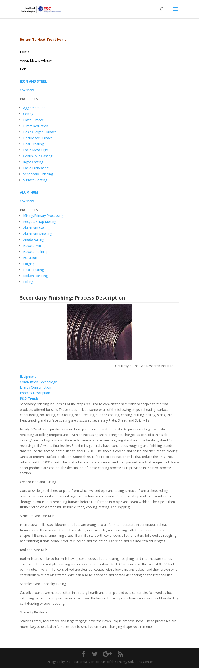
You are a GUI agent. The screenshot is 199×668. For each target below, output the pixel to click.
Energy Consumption (35, 387)
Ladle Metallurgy (35, 150)
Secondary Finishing (38, 174)
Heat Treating (33, 144)
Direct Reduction (35, 126)
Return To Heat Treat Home (43, 39)
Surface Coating (35, 180)
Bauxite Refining (35, 251)
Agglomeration (34, 108)
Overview (27, 90)
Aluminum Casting (36, 227)
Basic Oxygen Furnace (39, 132)
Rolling (28, 281)
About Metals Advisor (36, 60)
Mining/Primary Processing (43, 215)
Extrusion (30, 257)
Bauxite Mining (34, 245)
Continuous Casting (37, 156)
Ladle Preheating (35, 168)
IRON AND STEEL (33, 81)
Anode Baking (33, 239)
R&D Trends (29, 398)
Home (24, 51)
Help (23, 69)
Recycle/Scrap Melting (39, 221)
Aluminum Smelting (37, 233)
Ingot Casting (33, 162)
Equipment (28, 376)
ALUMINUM (29, 192)
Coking (28, 114)
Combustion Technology (38, 382)
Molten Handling (35, 275)
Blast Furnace (33, 120)
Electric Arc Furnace (38, 138)
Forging (28, 263)
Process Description (35, 393)
